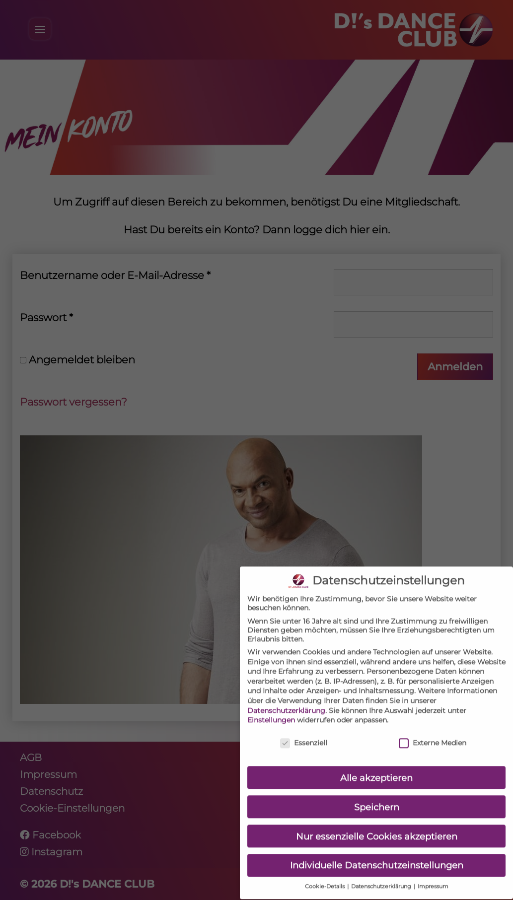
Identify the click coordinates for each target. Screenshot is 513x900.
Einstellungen (271, 707)
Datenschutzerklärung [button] (382, 874)
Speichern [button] (376, 794)
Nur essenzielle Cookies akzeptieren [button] (376, 824)
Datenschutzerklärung (286, 697)
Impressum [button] (433, 874)
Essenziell (303, 730)
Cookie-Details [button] (325, 874)
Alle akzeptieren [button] (376, 765)
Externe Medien (432, 730)
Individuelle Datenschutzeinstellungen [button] (376, 853)
